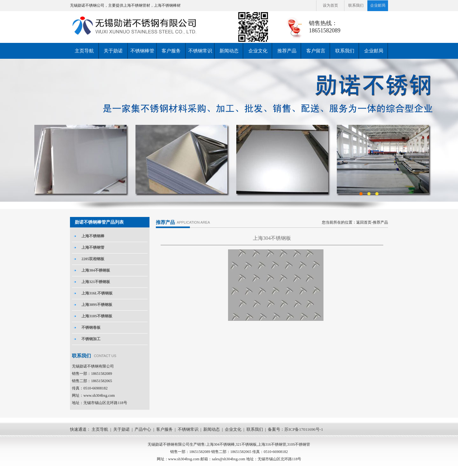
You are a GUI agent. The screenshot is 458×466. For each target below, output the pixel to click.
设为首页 (330, 5)
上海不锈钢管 (92, 247)
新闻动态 (229, 50)
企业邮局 (377, 5)
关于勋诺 (113, 50)
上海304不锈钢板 (95, 270)
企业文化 (257, 50)
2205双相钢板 (92, 259)
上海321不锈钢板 (95, 282)
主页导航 (84, 50)
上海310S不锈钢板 (96, 316)
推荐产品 (286, 50)
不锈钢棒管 (142, 50)
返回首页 (363, 222)
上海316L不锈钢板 (97, 293)
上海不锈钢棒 (92, 236)
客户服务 (171, 50)
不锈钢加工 (91, 339)
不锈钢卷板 (91, 327)
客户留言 (315, 50)
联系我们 (356, 5)
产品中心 (143, 429)
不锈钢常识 (200, 50)
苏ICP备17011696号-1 (303, 429)
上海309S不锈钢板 (96, 304)
